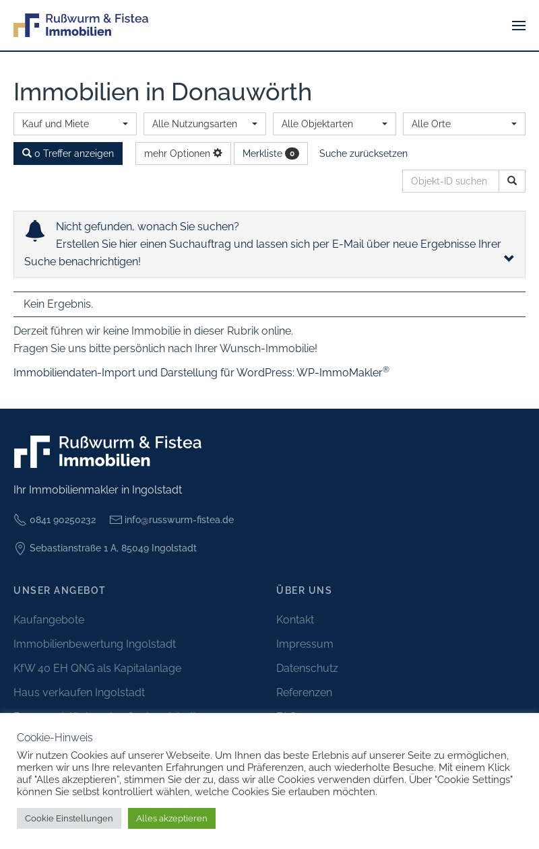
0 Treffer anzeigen (68, 153)
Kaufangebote (48, 619)
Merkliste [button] (271, 153)
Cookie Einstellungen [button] (69, 818)
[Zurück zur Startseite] (80, 25)
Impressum (305, 644)
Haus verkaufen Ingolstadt (79, 692)
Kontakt (295, 619)
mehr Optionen (183, 153)
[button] (519, 25)
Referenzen (304, 692)
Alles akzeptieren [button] (172, 818)
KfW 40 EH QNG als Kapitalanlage (97, 668)
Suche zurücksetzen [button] (363, 153)
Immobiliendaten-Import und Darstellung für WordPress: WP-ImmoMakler (201, 372)
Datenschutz (307, 668)
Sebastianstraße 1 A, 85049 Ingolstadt (105, 548)
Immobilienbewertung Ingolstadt (94, 644)
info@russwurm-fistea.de (171, 520)
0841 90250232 (54, 520)
